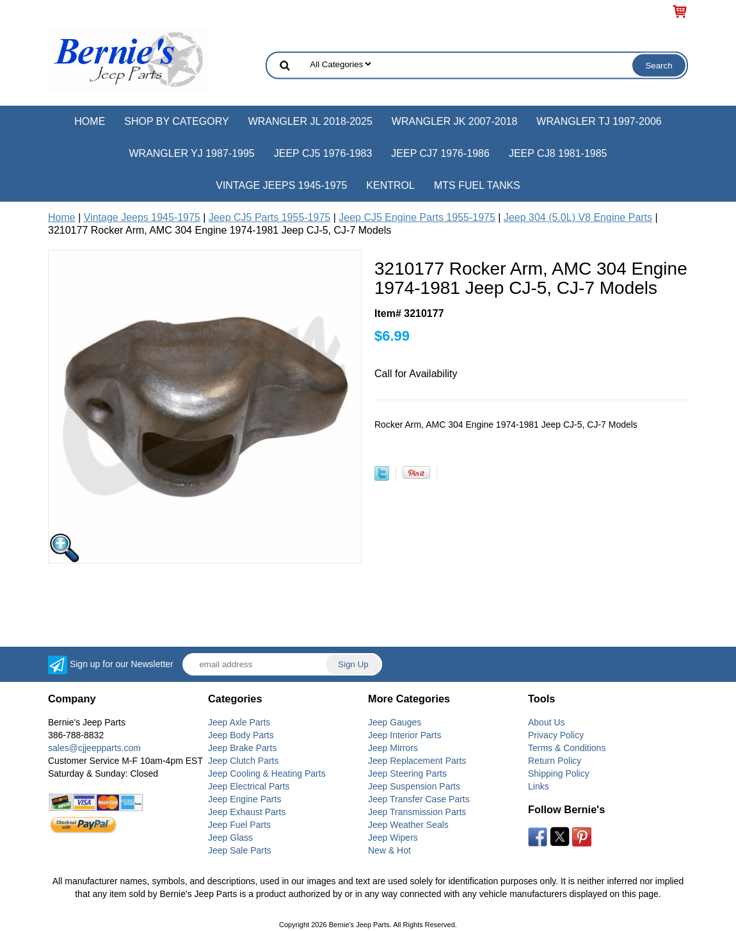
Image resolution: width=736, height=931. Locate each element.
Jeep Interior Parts (404, 735)
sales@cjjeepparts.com (94, 748)
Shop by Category (176, 121)
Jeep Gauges (394, 722)
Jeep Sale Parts (239, 850)
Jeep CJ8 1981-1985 (558, 153)
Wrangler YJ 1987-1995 (191, 153)
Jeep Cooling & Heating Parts (267, 773)
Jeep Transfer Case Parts (419, 799)
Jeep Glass (230, 837)
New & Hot (389, 850)
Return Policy (554, 761)
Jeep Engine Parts (244, 799)
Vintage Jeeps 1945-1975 (281, 185)
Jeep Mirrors (393, 748)
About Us (546, 722)
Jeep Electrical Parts (249, 786)
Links (538, 786)
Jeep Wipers (393, 837)
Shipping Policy (558, 773)
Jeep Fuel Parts (239, 825)
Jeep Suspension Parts (414, 786)
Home (89, 121)
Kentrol (390, 185)
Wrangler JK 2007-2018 (455, 121)
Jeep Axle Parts (239, 722)
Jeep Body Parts (241, 735)
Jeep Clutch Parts (243, 761)
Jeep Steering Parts (407, 773)
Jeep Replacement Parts (417, 761)
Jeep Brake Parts (242, 748)
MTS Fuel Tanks (477, 185)
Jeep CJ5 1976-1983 (323, 153)
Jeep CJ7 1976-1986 (440, 153)
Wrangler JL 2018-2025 (310, 121)
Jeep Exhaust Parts (246, 812)
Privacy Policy (556, 735)
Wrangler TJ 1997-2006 (598, 121)
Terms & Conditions (566, 748)
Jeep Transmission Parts (417, 812)
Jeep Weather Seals (408, 825)
